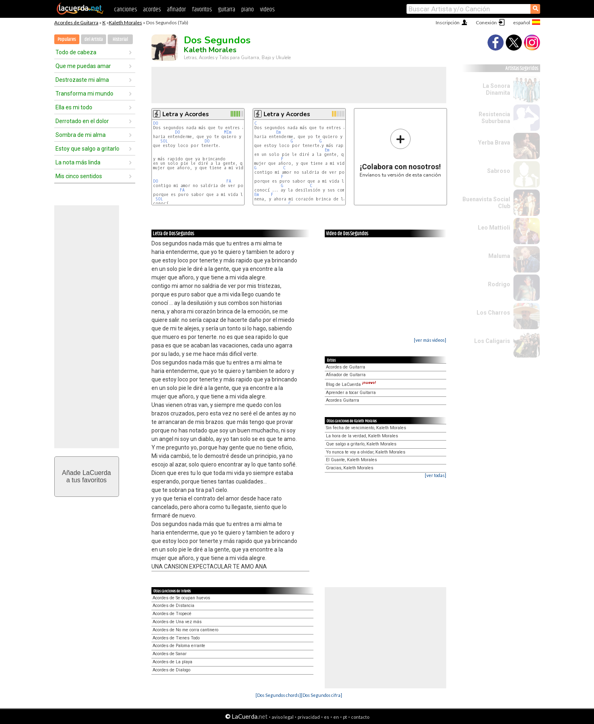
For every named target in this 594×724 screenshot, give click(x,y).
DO (155, 123)
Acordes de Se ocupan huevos (181, 597)
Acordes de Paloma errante (179, 645)
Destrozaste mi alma (82, 80)
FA (228, 181)
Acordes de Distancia (173, 605)
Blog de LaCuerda (351, 384)
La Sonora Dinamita (496, 89)
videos (267, 9)
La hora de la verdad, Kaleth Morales (362, 436)
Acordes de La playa (172, 661)
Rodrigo (499, 284)
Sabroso (498, 171)
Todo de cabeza (75, 52)
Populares (66, 39)
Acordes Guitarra (342, 400)
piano (247, 9)
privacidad (309, 717)
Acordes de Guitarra (76, 22)
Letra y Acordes (185, 114)
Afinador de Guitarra (346, 374)
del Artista (93, 39)
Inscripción (448, 22)
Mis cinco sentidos (78, 176)
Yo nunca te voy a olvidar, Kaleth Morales (365, 452)
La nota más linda (77, 162)
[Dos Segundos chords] (278, 695)
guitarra (226, 9)
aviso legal (283, 717)
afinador (176, 9)
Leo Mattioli (494, 227)
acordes (152, 9)
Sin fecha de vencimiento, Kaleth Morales (366, 427)
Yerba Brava (494, 142)
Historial (120, 39)
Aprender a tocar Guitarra (351, 392)
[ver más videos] (430, 340)
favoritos (202, 9)
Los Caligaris (492, 341)
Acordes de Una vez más (177, 621)
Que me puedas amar (83, 66)
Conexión (486, 22)
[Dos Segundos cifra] (321, 695)
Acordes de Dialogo (171, 670)
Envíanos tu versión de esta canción (400, 153)
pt (345, 717)
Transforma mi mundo (84, 93)
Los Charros (493, 312)
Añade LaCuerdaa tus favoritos (86, 476)
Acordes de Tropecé (172, 613)
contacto (360, 717)
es (326, 717)
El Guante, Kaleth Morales (351, 459)
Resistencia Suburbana (494, 117)
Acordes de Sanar (170, 653)
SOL (164, 141)
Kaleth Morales (125, 22)
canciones (125, 9)
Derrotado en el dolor (82, 121)
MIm (227, 132)
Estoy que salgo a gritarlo (87, 148)
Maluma (499, 256)
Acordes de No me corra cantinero (185, 629)
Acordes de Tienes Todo (176, 638)
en (336, 717)
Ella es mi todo (73, 107)
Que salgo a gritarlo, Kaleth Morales (361, 444)
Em (278, 132)
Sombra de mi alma (80, 135)
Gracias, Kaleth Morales (349, 468)
